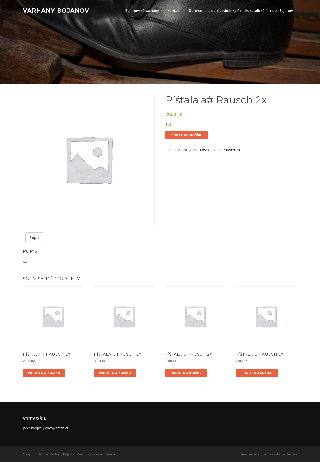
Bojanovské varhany (142, 10)
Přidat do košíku (186, 135)
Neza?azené (210, 149)
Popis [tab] (34, 237)
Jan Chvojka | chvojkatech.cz (46, 428)
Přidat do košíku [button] (44, 372)
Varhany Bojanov (56, 10)
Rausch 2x (231, 149)
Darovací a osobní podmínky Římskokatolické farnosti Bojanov (241, 10)
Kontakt (174, 10)
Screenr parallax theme (254, 454)
